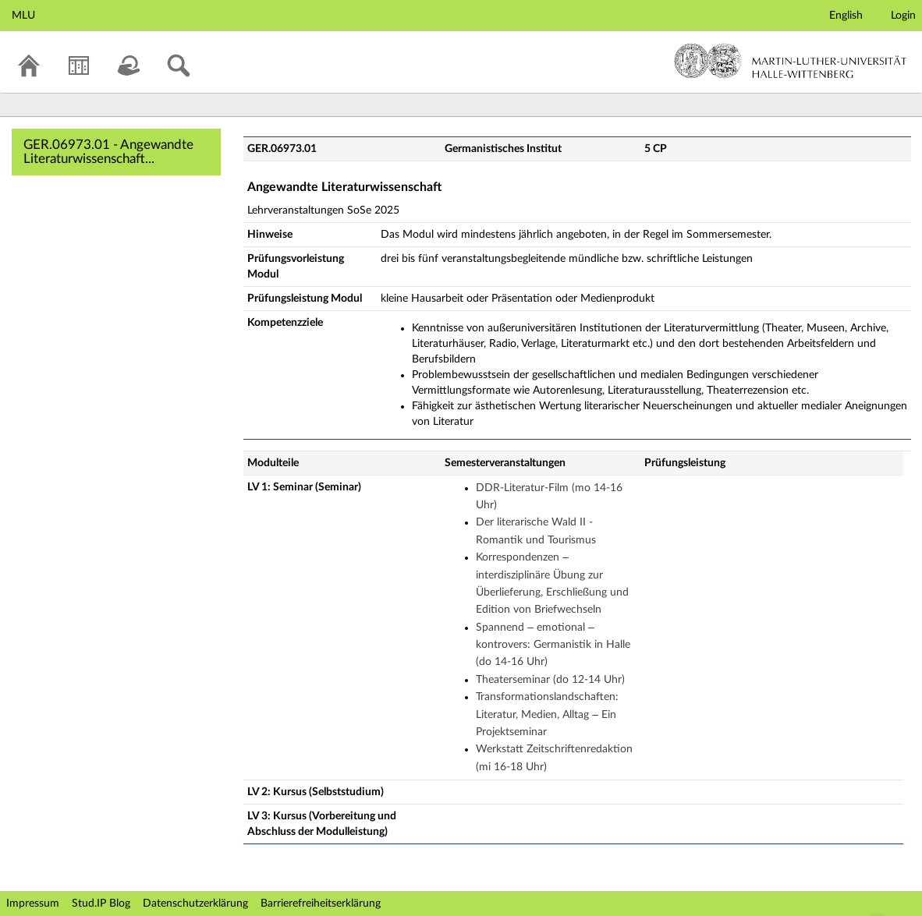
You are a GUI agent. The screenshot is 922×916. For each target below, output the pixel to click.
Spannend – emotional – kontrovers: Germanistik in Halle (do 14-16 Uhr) (553, 645)
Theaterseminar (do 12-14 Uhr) (550, 679)
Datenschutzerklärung (195, 903)
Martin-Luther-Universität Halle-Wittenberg (790, 60)
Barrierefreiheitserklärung (321, 903)
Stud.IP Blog (101, 903)
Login (903, 15)
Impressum (32, 903)
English (846, 15)
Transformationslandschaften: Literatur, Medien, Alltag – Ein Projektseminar (547, 714)
